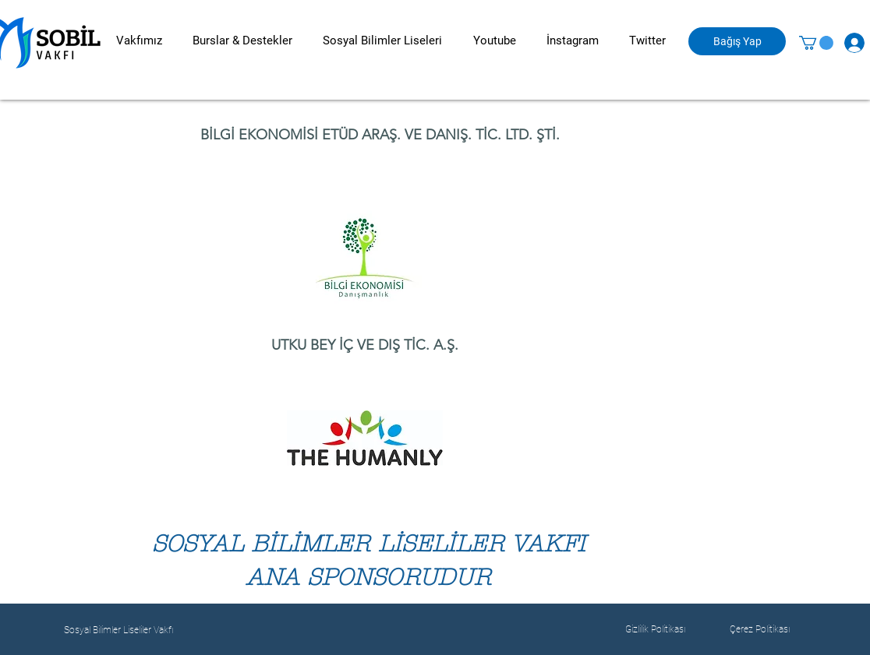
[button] (139, 40)
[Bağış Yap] (737, 41)
